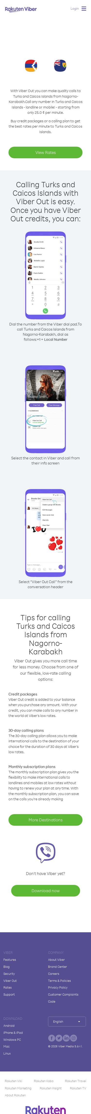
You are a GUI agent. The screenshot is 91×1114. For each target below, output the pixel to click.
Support (9, 994)
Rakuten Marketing (18, 1088)
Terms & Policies (59, 981)
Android (9, 1025)
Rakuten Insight (51, 1088)
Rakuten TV (78, 1088)
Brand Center (57, 967)
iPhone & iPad (13, 1032)
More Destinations (46, 819)
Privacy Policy (57, 987)
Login (75, 8)
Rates (7, 987)
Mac (6, 1046)
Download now (46, 890)
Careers (53, 974)
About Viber (56, 960)
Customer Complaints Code (63, 997)
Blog (6, 967)
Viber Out (10, 981)
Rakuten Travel (75, 1081)
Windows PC (12, 1040)
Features (9, 960)
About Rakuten (15, 1095)
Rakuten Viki (13, 1081)
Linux (7, 1053)
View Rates (45, 152)
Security (9, 974)
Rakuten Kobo (43, 1081)
